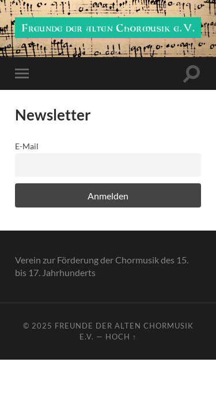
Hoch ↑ (121, 336)
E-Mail (27, 146)
